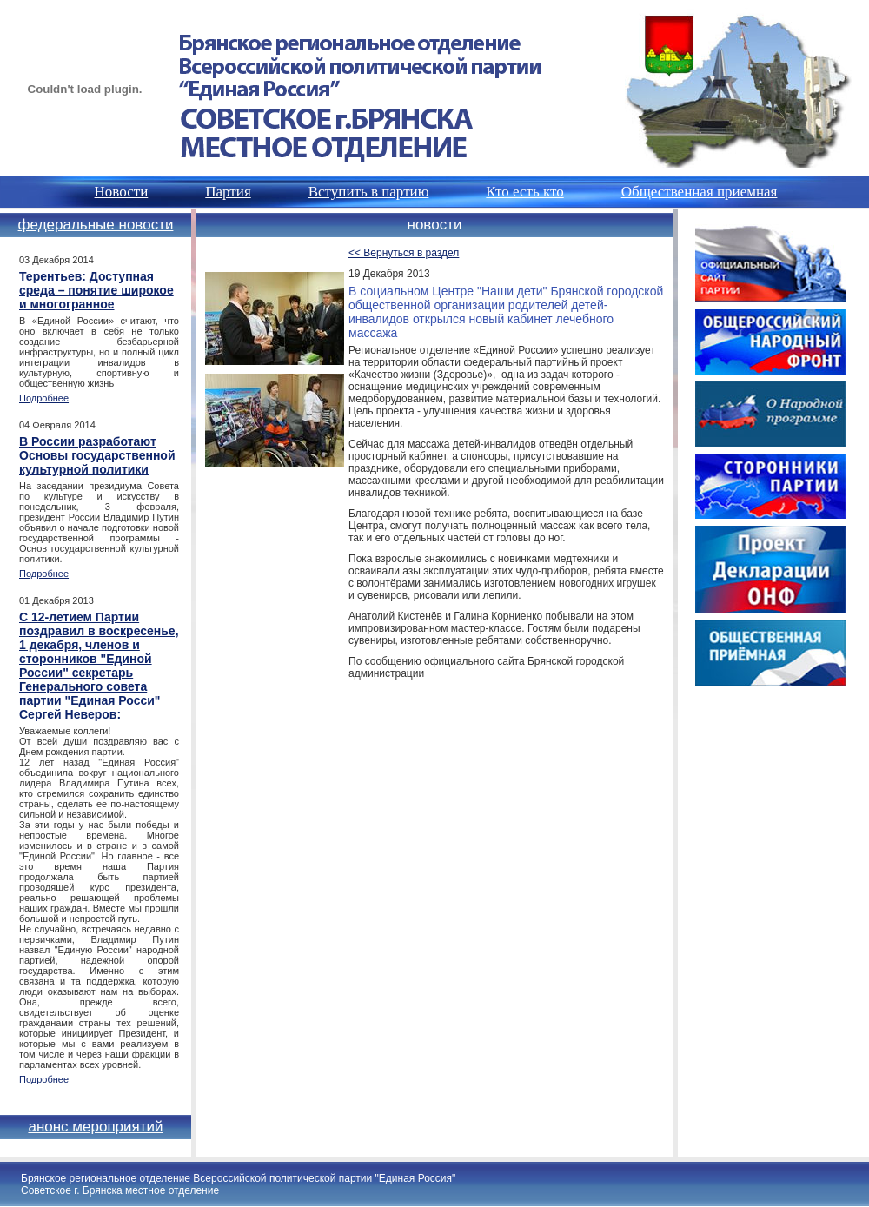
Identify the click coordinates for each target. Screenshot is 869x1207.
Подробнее (44, 398)
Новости (122, 191)
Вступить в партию (368, 191)
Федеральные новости (96, 224)
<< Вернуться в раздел (403, 253)
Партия (227, 191)
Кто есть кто (524, 191)
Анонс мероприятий (95, 1126)
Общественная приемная (699, 191)
